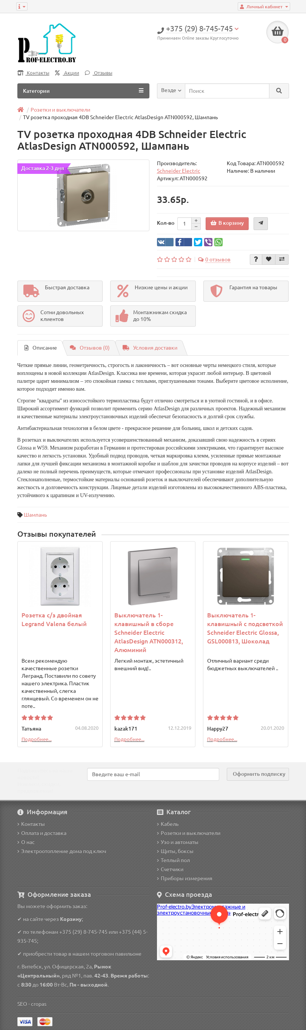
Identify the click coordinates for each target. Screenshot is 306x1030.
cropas (38, 1004)
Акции (67, 73)
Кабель (167, 824)
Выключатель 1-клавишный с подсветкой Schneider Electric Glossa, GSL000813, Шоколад (245, 628)
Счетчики (170, 869)
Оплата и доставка (41, 833)
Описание (41, 348)
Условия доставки (150, 348)
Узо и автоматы (177, 842)
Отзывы (98, 73)
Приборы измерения (184, 878)
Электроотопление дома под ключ (61, 851)
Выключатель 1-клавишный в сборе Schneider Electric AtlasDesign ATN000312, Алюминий (148, 632)
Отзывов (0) (90, 348)
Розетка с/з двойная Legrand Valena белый (54, 619)
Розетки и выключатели (188, 833)
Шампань (35, 515)
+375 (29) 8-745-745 (83, 932)
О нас (26, 842)
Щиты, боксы (175, 851)
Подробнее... (37, 739)
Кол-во (165, 223)
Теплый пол (173, 860)
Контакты (33, 73)
